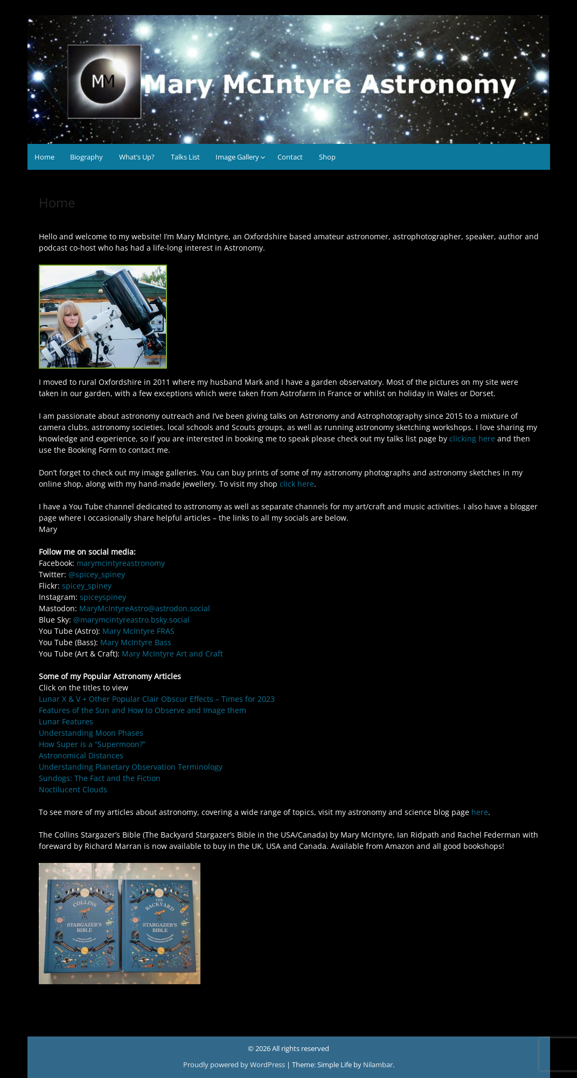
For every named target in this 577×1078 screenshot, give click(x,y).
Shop (327, 157)
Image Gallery (237, 157)
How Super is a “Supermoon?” (92, 744)
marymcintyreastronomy (121, 563)
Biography (86, 157)
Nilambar (378, 1064)
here (479, 812)
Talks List (185, 157)
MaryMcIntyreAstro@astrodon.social (144, 608)
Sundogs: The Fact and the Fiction (100, 778)
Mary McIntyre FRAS (138, 631)
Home (44, 157)
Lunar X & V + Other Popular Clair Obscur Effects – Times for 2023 (157, 699)
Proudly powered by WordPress (235, 1064)
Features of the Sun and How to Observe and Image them (142, 710)
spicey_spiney (87, 586)
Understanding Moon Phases (91, 733)
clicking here (472, 438)
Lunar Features (66, 721)
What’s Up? (137, 157)
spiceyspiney (103, 597)
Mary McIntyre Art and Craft (172, 653)
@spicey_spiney (96, 574)
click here (297, 484)
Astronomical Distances (81, 755)
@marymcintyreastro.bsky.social (131, 619)
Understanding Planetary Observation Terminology (131, 767)
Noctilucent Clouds (73, 789)
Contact (290, 157)
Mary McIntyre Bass (135, 642)
